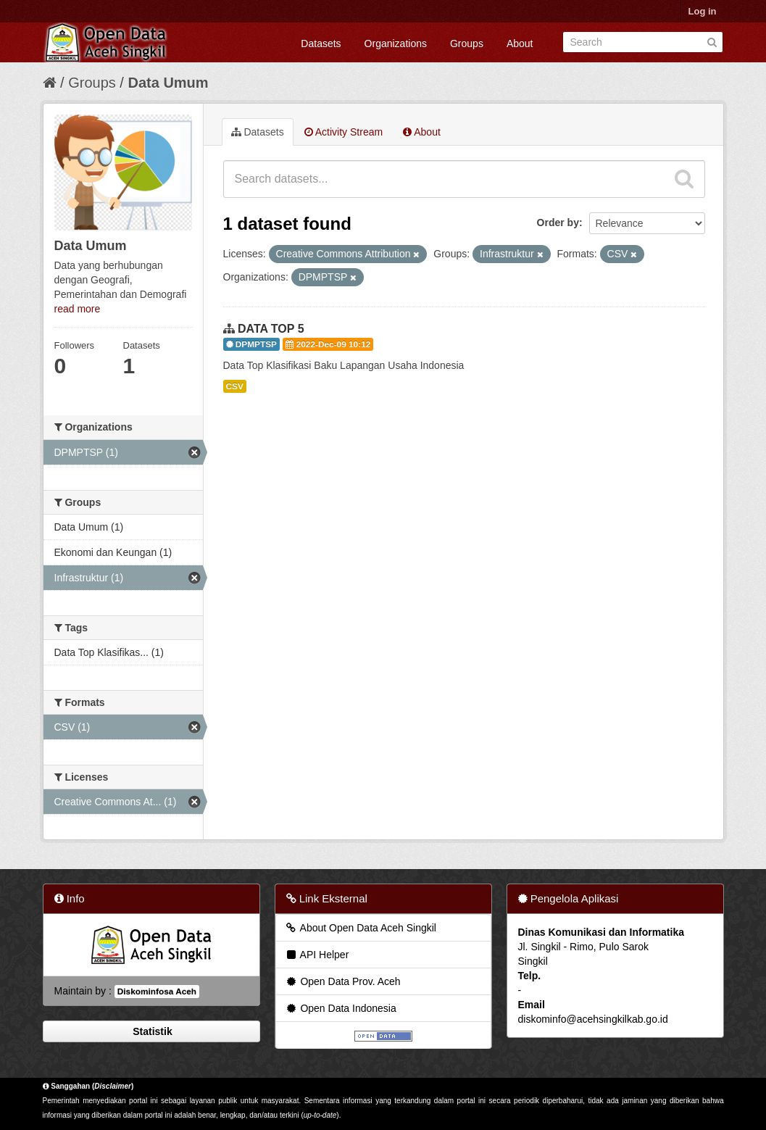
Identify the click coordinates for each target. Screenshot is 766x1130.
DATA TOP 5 (271, 329)
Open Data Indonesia (340, 1008)
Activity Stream (343, 132)
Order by (558, 222)
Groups (466, 43)
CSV (234, 386)
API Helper (317, 954)
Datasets (321, 43)
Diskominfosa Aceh (156, 991)
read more (77, 309)
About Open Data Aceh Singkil (360, 928)
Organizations (396, 43)
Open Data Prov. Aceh (343, 981)
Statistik (151, 1031)
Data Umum (168, 83)
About (520, 43)
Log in (702, 11)
